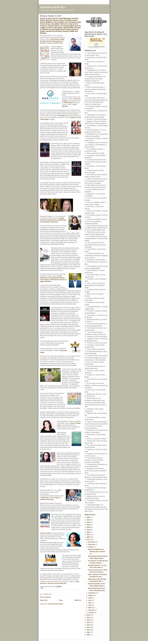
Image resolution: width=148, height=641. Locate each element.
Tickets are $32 (45, 533)
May (89, 603)
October (91, 547)
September (92, 593)
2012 (88, 625)
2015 (88, 617)
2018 (88, 537)
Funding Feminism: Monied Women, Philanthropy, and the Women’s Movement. (53, 220)
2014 (88, 620)
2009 (88, 632)
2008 (88, 634)
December (91, 542)
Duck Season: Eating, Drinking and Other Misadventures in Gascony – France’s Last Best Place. (52, 41)
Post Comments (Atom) (55, 604)
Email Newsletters (94, 47)
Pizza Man (61, 115)
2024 (88, 522)
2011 (88, 627)
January (91, 612)
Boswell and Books (52, 7)
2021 (88, 529)
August (90, 595)
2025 (88, 520)
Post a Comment (45, 597)
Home (61, 600)
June (90, 600)
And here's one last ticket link (56, 583)
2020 (88, 532)
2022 (88, 527)
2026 (88, 517)
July (89, 598)
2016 (88, 615)
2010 (88, 630)
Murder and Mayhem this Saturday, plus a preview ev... (96, 551)
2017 (88, 539)
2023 (88, 525)
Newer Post (43, 600)
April (90, 605)
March (90, 607)
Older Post (77, 600)
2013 (88, 622)
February (91, 610)
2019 (88, 534)
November (91, 544)
